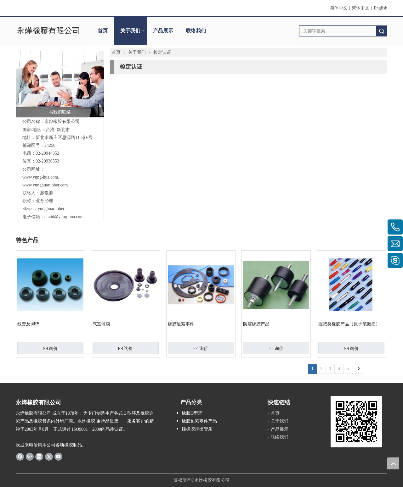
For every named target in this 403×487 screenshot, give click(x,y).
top (393, 463)
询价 (50, 348)
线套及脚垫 (28, 324)
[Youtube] (58, 456)
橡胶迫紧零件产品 (199, 421)
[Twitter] (49, 456)
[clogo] (48, 31)
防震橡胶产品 (256, 324)
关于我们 (130, 30)
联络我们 (196, 30)
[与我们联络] (60, 84)
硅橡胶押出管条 (197, 429)
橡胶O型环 (192, 413)
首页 (103, 30)
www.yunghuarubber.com (45, 185)
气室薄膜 (101, 324)
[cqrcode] (356, 421)
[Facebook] (20, 456)
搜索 (381, 31)
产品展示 (163, 30)
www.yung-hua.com (40, 177)
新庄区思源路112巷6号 (64, 137)
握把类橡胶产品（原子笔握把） (349, 324)
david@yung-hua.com (63, 216)
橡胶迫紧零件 (181, 324)
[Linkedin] (39, 456)
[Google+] (30, 456)
